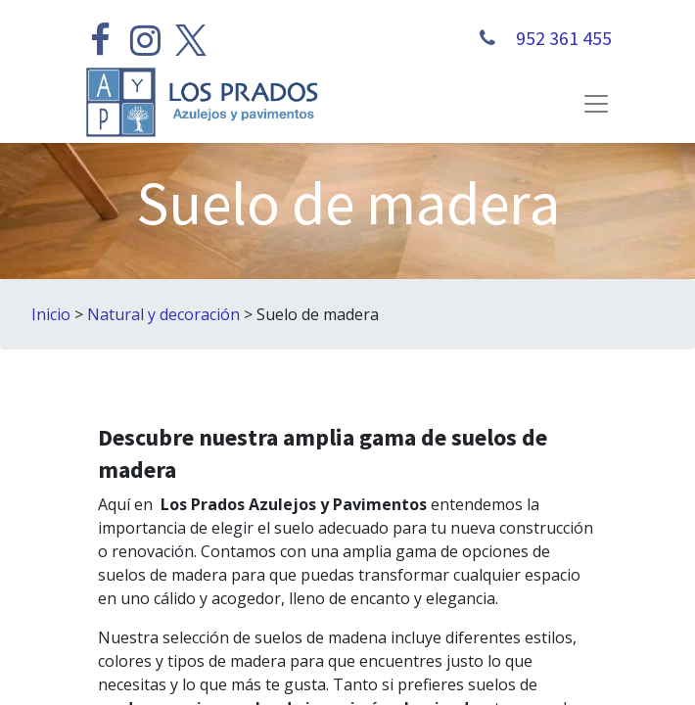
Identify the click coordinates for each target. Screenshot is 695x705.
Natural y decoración (163, 314)
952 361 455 (562, 37)
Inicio (50, 314)
